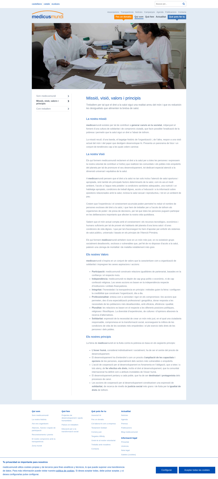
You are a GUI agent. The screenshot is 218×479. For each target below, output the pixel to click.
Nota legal (125, 450)
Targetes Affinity (98, 436)
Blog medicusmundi (129, 432)
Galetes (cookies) (128, 455)
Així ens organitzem (40, 424)
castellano (37, 4)
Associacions (113, 12)
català (47, 4)
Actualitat (161, 17)
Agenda (160, 12)
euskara (56, 4)
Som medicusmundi (46, 96)
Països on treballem (70, 425)
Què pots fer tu (98, 411)
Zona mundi (37, 446)
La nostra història (39, 419)
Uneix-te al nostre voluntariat (103, 440)
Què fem (149, 17)
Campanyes (149, 12)
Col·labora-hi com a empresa (103, 424)
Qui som (139, 17)
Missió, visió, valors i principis (47, 102)
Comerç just (96, 432)
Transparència (127, 12)
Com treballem (43, 109)
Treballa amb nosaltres (101, 445)
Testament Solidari (99, 428)
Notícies (138, 12)
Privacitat (125, 442)
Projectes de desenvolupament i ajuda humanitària (72, 418)
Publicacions (170, 12)
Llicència (124, 446)
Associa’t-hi (96, 415)
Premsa (124, 424)
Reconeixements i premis (42, 435)
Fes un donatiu (97, 419)
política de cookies (65, 471)
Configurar (166, 470)
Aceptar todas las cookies (197, 470)
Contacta (182, 12)
